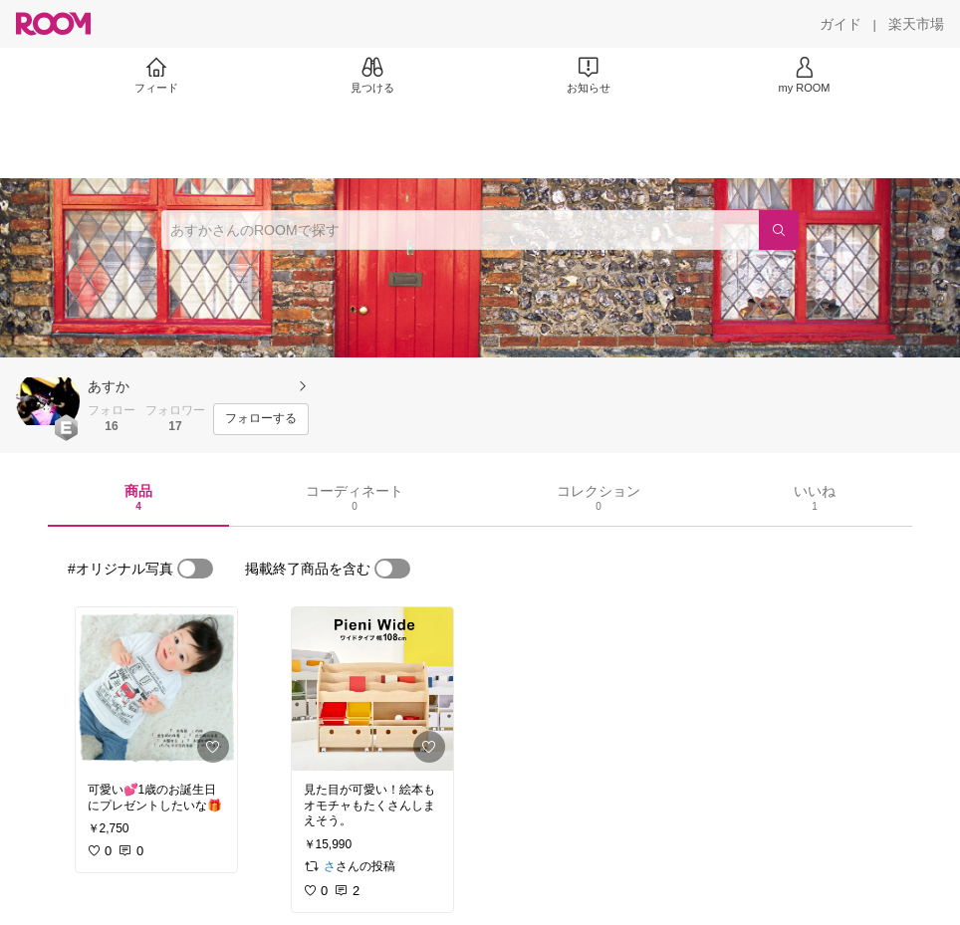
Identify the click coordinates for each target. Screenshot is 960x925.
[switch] (195, 568)
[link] (156, 689)
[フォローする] (261, 419)
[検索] (779, 230)
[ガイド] (840, 24)
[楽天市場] (916, 24)
